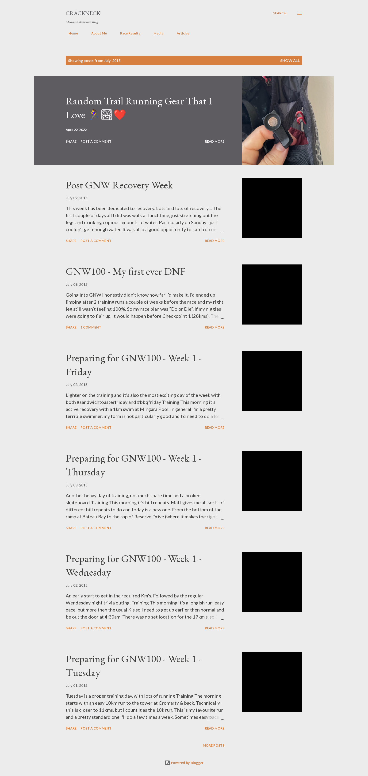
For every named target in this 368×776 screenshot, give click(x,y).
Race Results (127, 33)
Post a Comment (95, 141)
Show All (290, 60)
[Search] (279, 13)
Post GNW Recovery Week (119, 184)
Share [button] (71, 141)
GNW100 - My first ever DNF (125, 271)
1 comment (90, 327)
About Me (96, 33)
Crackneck (83, 13)
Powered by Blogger (184, 763)
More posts (213, 745)
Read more (214, 141)
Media (156, 33)
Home (70, 33)
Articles (180, 33)
